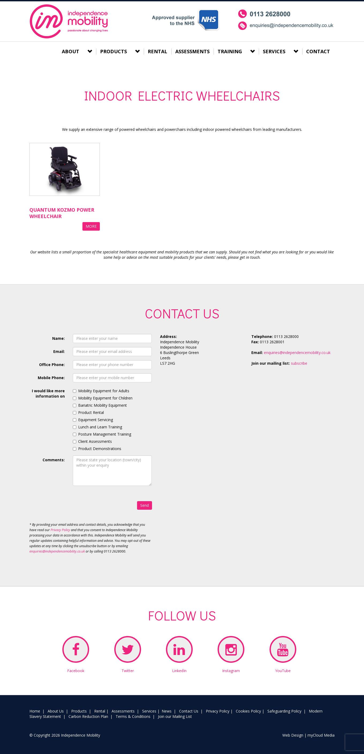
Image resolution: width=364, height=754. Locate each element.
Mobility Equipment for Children (105, 398)
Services (149, 711)
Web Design (292, 735)
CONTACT (318, 51)
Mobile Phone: (51, 377)
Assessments (123, 711)
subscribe (299, 363)
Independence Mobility (69, 21)
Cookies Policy (248, 711)
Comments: (54, 459)
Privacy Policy (60, 530)
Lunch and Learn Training (100, 426)
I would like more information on (48, 393)
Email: (59, 351)
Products (79, 711)
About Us (56, 711)
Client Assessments (95, 441)
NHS (185, 20)
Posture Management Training (104, 434)
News (167, 711)
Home (34, 711)
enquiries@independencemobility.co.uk (57, 551)
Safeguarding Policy (284, 711)
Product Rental (91, 412)
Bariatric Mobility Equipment (102, 405)
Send (144, 505)
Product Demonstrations (99, 448)
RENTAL (157, 51)
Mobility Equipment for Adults (103, 390)
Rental (99, 711)
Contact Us (188, 711)
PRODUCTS (113, 51)
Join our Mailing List (175, 716)
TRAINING (230, 51)
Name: (58, 338)
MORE (91, 226)
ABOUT (70, 51)
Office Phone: (52, 364)
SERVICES (274, 51)
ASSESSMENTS (192, 51)
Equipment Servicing (95, 419)
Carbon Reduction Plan (88, 716)
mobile (286, 20)
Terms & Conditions (133, 716)
